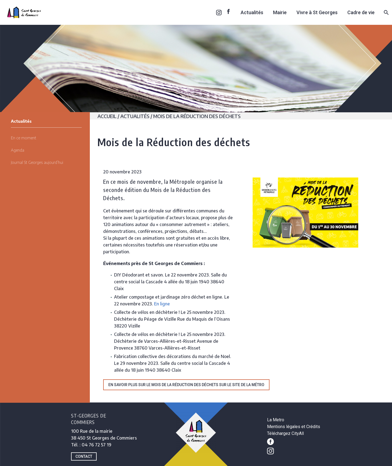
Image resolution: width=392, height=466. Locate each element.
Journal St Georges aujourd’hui (37, 162)
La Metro (275, 419)
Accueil (107, 116)
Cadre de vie (361, 12)
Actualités (252, 12)
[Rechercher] (385, 12)
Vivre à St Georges (317, 12)
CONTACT (83, 456)
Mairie (280, 12)
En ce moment (23, 137)
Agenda (17, 150)
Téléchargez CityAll (285, 433)
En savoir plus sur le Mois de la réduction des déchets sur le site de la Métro (186, 385)
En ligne (162, 303)
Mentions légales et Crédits (293, 426)
